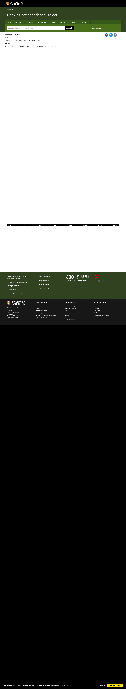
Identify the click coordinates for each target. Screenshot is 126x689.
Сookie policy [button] (64, 685)
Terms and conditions (12, 317)
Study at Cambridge (42, 302)
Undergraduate (40, 306)
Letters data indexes (45, 288)
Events (67, 315)
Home (8, 9)
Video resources (44, 284)
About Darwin (18, 22)
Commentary (42, 22)
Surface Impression (20, 293)
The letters (30, 22)
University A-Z (10, 310)
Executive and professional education (46, 315)
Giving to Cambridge (70, 319)
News (66, 313)
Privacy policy (11, 289)
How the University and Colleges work (75, 306)
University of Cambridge (16, 282)
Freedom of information (13, 316)
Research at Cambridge (101, 302)
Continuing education (41, 313)
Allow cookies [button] (115, 685)
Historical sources (44, 276)
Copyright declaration (13, 286)
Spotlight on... (97, 313)
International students (41, 310)
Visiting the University (70, 308)
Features (96, 308)
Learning (62, 22)
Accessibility (10, 314)
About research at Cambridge (101, 315)
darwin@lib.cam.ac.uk (14, 278)
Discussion (97, 310)
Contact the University (13, 312)
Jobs (66, 317)
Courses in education (41, 317)
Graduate (38, 308)
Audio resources (44, 280)
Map (66, 310)
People (53, 22)
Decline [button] (102, 685)
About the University (71, 302)
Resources (73, 22)
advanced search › (97, 28)
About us (84, 22)
